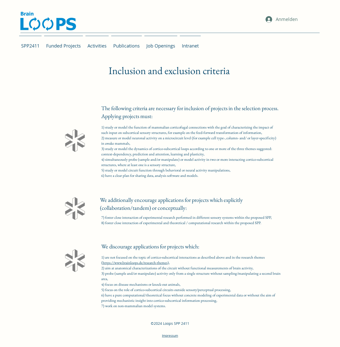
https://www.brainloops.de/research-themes (135, 262)
